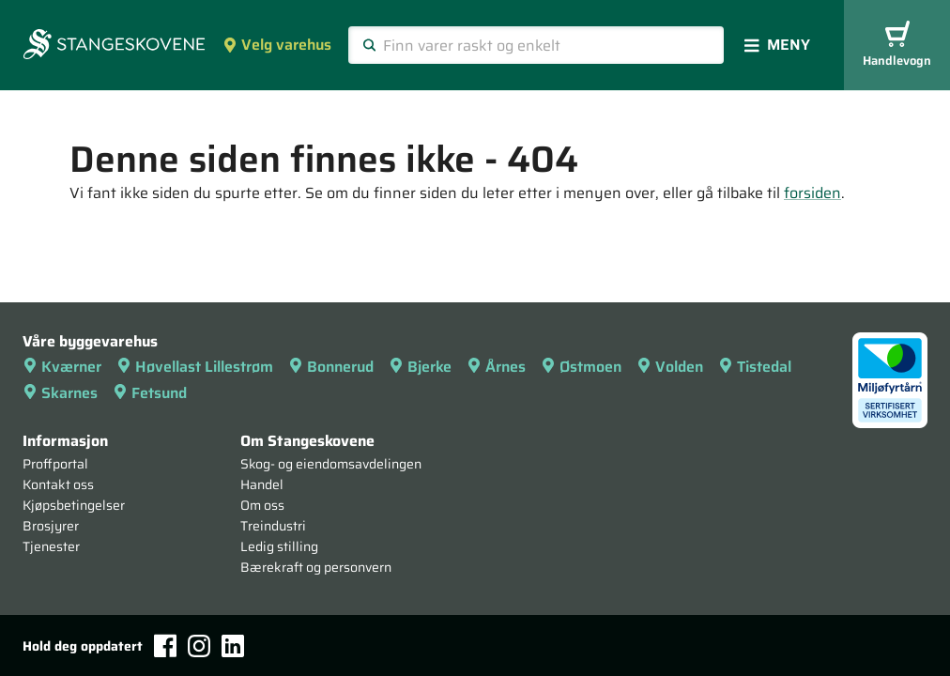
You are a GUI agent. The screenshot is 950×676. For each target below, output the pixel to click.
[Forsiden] (114, 46)
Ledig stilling (279, 546)
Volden (669, 367)
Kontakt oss (58, 484)
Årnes (496, 367)
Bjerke (420, 367)
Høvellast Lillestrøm (194, 367)
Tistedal (754, 367)
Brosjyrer (51, 525)
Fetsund (150, 393)
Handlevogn (897, 45)
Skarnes (60, 393)
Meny (777, 44)
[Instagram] (199, 646)
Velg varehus (276, 44)
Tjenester (51, 546)
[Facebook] (165, 645)
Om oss (262, 505)
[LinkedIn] (233, 646)
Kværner (62, 367)
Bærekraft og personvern (315, 567)
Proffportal (55, 463)
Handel (261, 484)
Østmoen (581, 367)
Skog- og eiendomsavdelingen (330, 463)
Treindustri (273, 525)
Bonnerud (331, 367)
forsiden (812, 193)
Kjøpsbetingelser (74, 505)
